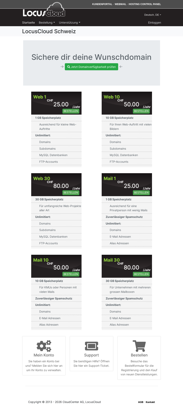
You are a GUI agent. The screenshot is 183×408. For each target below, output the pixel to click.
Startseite (28, 22)
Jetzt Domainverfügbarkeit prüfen (91, 66)
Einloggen (154, 22)
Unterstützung (69, 22)
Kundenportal (102, 4)
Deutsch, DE (152, 14)
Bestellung (46, 22)
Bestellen (71, 111)
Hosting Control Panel (145, 4)
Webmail (120, 4)
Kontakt (150, 402)
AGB (140, 402)
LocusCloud (44, 10)
